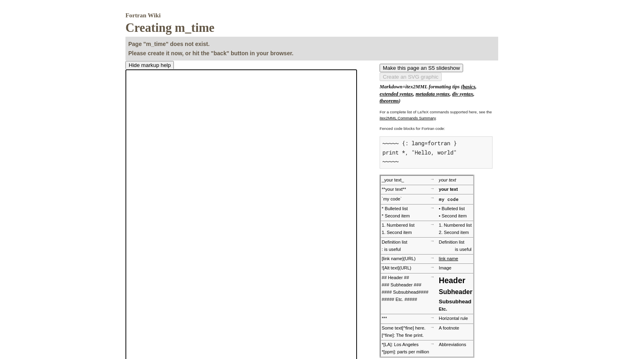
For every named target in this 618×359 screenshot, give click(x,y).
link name (448, 258)
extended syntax (396, 94)
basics (469, 87)
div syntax (462, 94)
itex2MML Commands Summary (408, 118)
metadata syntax (432, 94)
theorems (389, 101)
